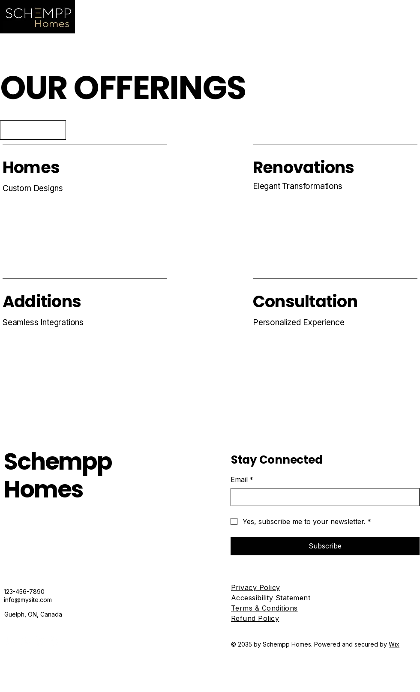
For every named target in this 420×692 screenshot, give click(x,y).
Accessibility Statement (270, 597)
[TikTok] (54, 640)
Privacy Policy (255, 587)
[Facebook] (9, 640)
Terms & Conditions (264, 608)
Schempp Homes (58, 475)
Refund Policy (255, 618)
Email (242, 479)
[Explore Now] (33, 130)
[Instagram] (24, 640)
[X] (39, 640)
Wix (394, 644)
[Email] (322, 497)
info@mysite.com (28, 599)
